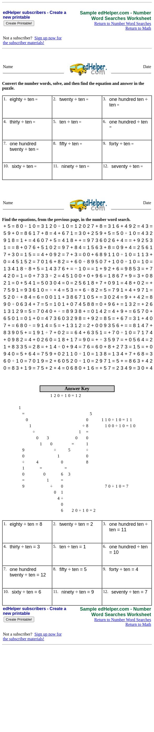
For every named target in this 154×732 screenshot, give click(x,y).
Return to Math (138, 28)
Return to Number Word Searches (122, 23)
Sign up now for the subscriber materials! (32, 40)
